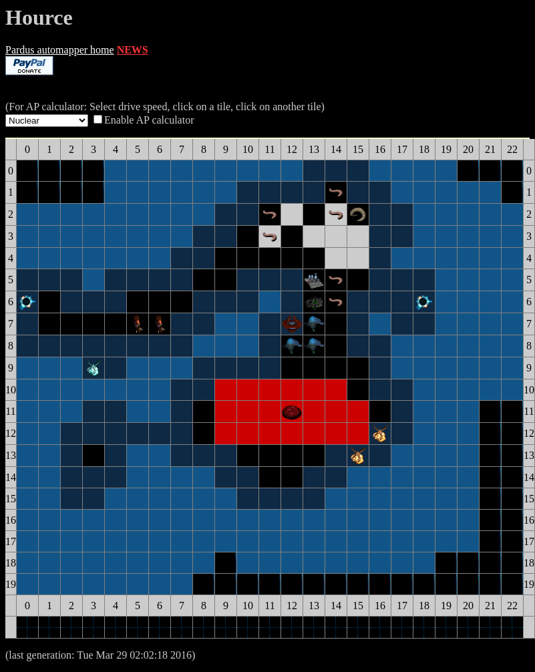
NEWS (132, 49)
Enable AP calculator (149, 120)
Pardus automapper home (59, 49)
